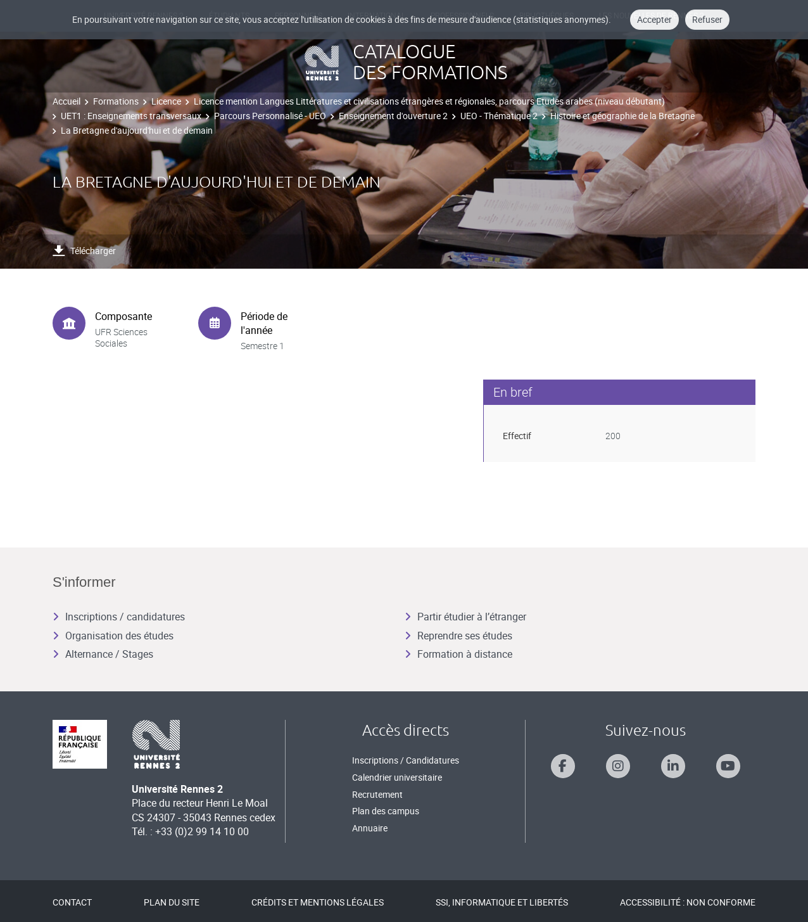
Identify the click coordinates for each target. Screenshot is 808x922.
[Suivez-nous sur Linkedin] (673, 766)
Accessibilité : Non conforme (687, 902)
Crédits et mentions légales (317, 902)
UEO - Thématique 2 (499, 116)
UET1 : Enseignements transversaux (131, 116)
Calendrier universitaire (397, 777)
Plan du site (171, 902)
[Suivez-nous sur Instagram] (618, 766)
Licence (166, 101)
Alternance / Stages (103, 654)
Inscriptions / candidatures (119, 617)
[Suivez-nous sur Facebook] (563, 766)
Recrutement (377, 794)
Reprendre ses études (458, 636)
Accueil (66, 101)
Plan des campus (385, 811)
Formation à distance (458, 654)
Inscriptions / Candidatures (405, 760)
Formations (116, 101)
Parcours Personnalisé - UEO (270, 116)
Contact (72, 902)
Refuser (707, 19)
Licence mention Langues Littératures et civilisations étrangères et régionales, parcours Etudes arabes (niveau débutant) (429, 101)
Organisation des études (113, 636)
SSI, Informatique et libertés (502, 902)
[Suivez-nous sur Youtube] (728, 766)
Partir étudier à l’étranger (465, 617)
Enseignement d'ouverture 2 (393, 116)
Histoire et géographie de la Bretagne (622, 116)
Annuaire (370, 828)
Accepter (654, 19)
